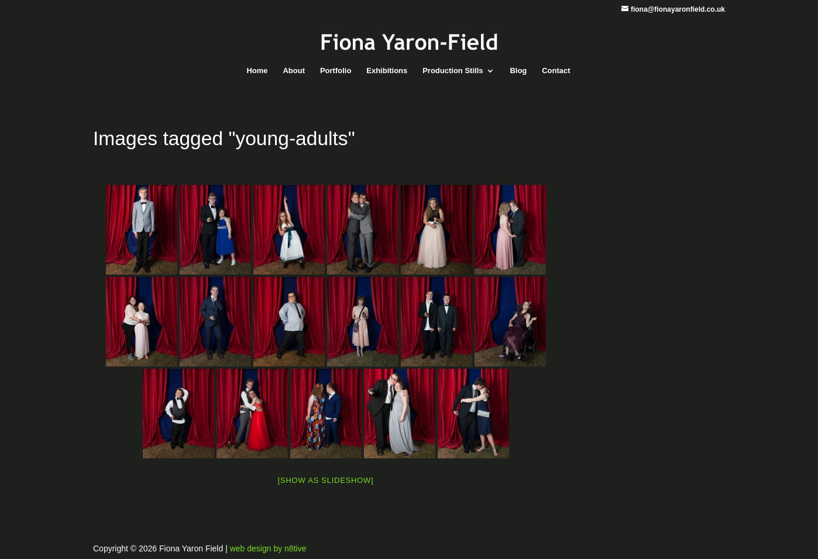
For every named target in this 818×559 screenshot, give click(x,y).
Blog (518, 71)
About (294, 71)
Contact (556, 71)
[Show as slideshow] (326, 480)
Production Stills (452, 71)
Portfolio (335, 71)
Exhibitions (386, 71)
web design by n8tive (268, 548)
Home (256, 71)
